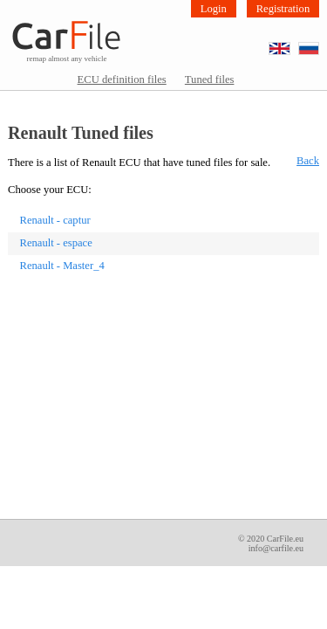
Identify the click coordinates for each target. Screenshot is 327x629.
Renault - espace (56, 243)
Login (214, 9)
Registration (283, 9)
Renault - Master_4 (62, 265)
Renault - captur (55, 220)
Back (307, 161)
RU (318, 43)
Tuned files (210, 79)
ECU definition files (122, 79)
